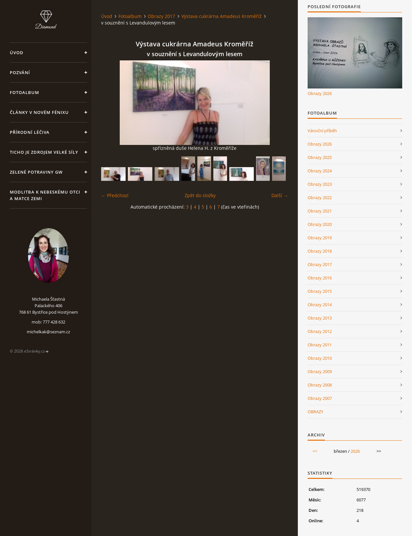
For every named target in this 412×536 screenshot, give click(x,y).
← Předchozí (115, 195)
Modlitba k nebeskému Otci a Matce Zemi (45, 195)
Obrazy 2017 (161, 16)
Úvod (16, 52)
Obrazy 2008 (320, 385)
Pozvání (20, 72)
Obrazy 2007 (320, 398)
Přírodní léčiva (30, 132)
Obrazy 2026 (320, 93)
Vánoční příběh (322, 131)
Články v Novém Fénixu (39, 112)
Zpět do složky (200, 195)
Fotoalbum (24, 92)
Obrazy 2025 (320, 157)
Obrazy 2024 (320, 171)
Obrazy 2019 (320, 238)
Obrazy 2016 (320, 278)
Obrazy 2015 (320, 291)
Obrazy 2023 (320, 184)
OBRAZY (315, 412)
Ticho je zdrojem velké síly (44, 152)
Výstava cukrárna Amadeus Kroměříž (221, 16)
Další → (279, 195)
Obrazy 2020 (320, 224)
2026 (355, 451)
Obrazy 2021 (320, 211)
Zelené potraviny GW (36, 172)
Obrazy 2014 (320, 304)
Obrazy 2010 (320, 358)
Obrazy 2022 (320, 197)
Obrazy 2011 (320, 345)
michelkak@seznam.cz (48, 332)
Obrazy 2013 (320, 318)
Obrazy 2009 (320, 371)
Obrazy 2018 (320, 251)
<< (315, 451)
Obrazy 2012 (320, 331)
